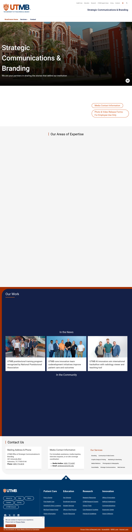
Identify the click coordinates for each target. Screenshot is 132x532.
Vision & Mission (107, 514)
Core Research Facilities (90, 510)
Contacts (117, 3)
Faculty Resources (69, 514)
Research (93, 3)
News (29, 498)
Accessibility (106, 529)
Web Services (121, 467)
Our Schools (67, 497)
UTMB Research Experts (90, 501)
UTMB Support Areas (103, 3)
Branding (94, 455)
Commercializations (108, 506)
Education (86, 3)
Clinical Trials (87, 506)
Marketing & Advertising (115, 459)
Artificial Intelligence (108, 501)
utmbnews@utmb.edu (65, 466)
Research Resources (89, 497)
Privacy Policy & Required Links (90, 529)
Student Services (68, 506)
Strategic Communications (108, 467)
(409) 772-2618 (18, 464)
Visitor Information (50, 514)
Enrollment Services (69, 501)
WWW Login (114, 529)
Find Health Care (49, 501)
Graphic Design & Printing (98, 459)
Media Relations (96, 463)
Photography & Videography (111, 463)
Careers (8, 502)
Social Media (95, 467)
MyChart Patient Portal (51, 510)
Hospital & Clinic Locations (52, 506)
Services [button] (24, 19)
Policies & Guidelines (89, 514)
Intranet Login (123, 529)
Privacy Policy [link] (20, 522)
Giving (111, 3)
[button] (43, 517)
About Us (9, 498)
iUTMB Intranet (11, 507)
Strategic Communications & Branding (107, 9)
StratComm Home (11, 19)
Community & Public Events (106, 455)
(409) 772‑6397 (69, 463)
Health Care (79, 3)
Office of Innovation (108, 497)
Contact (33, 19)
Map (19, 498)
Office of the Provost (69, 510)
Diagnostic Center (108, 510)
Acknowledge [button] (10, 526)
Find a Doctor (48, 497)
